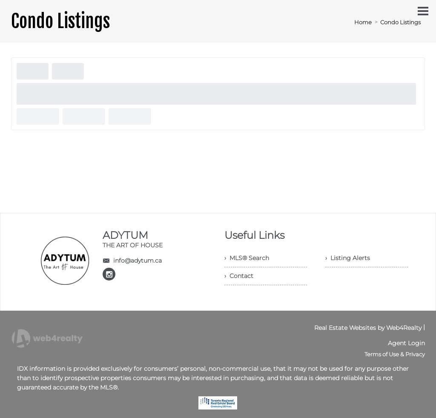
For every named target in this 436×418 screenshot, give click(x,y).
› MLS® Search (246, 258)
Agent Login (406, 343)
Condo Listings (400, 22)
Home (363, 22)
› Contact (238, 276)
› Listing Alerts (347, 258)
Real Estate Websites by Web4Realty (368, 328)
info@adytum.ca (137, 260)
